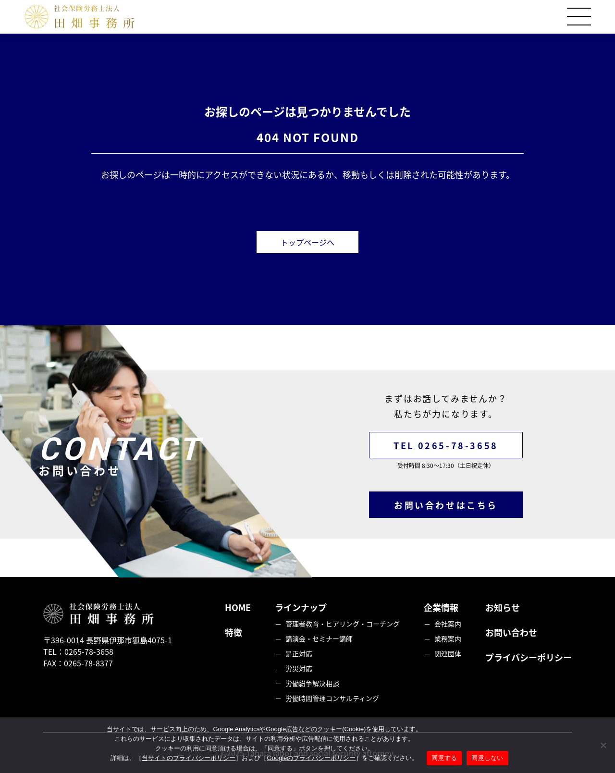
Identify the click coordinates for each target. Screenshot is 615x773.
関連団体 (447, 653)
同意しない (487, 757)
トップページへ (307, 242)
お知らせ (502, 607)
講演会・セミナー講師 (319, 638)
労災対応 (298, 668)
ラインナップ (301, 607)
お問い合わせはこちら (446, 505)
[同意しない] (603, 745)
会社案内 (447, 623)
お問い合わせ (511, 632)
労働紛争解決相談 (312, 683)
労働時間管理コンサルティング (332, 698)
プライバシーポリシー (528, 657)
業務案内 (447, 638)
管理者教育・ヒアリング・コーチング (342, 623)
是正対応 (298, 653)
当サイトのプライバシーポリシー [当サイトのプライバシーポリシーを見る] (188, 757)
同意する (444, 757)
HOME (238, 607)
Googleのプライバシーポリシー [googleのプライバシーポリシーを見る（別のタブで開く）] (311, 757)
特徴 (233, 632)
